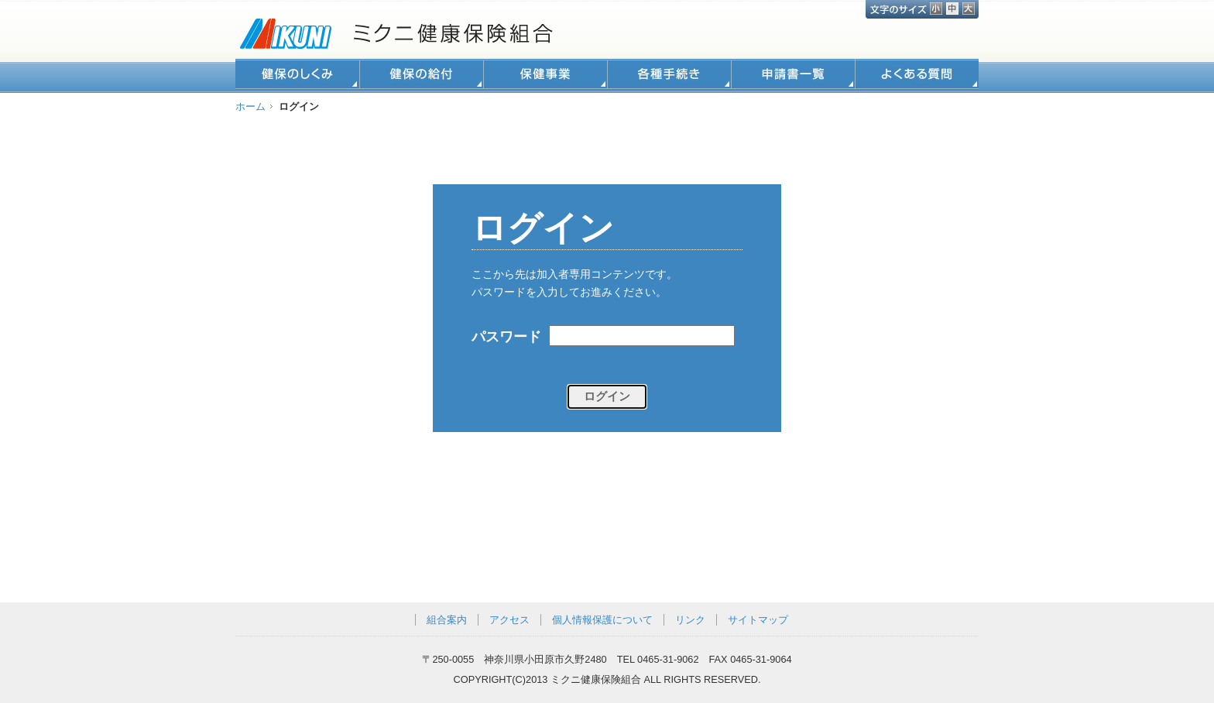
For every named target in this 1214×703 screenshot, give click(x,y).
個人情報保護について (602, 620)
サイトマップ (758, 620)
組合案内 (447, 620)
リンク (690, 620)
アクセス (509, 620)
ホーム (250, 106)
